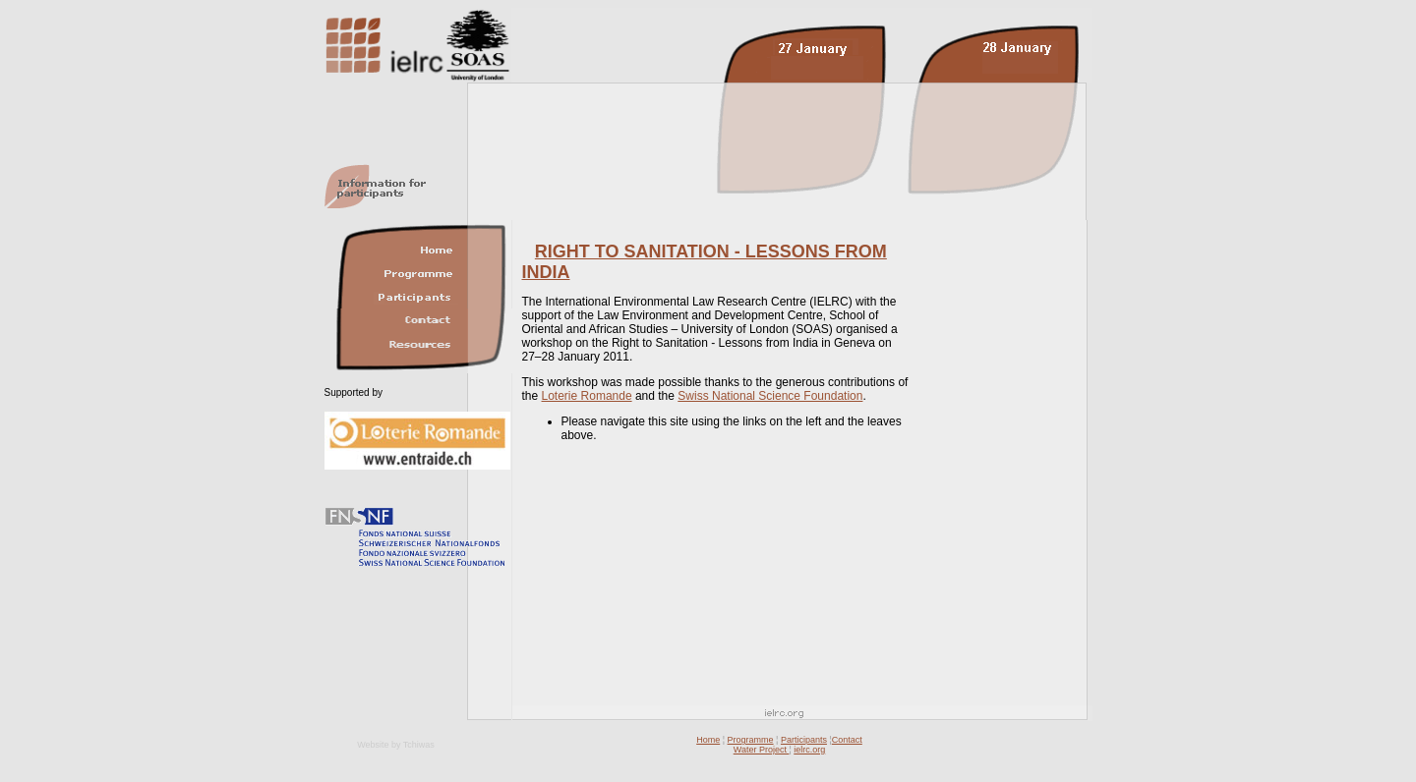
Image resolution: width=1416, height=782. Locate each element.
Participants (804, 740)
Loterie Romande (587, 396)
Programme (751, 740)
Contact (847, 740)
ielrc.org (809, 749)
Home (708, 740)
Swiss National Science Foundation (770, 396)
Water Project (762, 749)
